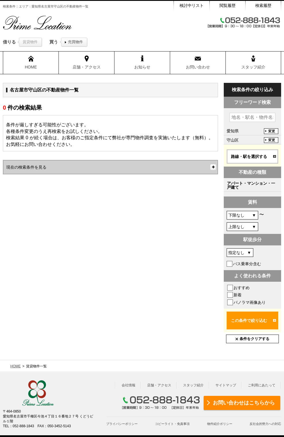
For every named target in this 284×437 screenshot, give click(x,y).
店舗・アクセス (159, 385)
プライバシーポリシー (122, 423)
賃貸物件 (30, 42)
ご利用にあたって (261, 385)
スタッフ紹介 (193, 385)
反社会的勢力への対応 (265, 423)
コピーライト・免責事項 (172, 423)
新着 (238, 295)
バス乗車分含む (247, 264)
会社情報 (128, 385)
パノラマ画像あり (250, 302)
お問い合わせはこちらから (244, 403)
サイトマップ (225, 385)
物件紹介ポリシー (219, 423)
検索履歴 (263, 5)
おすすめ (242, 287)
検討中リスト (192, 5)
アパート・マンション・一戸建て (251, 185)
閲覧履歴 (227, 5)
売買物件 (75, 42)
